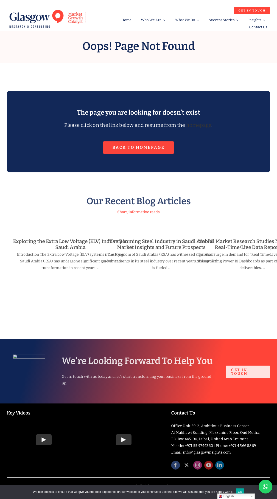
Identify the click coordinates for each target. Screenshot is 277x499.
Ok (240, 491)
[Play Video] (44, 439)
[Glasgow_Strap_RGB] (47, 9)
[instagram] (197, 467)
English (226, 496)
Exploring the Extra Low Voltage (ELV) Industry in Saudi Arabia (70, 246)
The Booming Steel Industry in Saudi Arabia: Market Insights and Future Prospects (161, 246)
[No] (271, 492)
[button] (265, 486)
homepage (199, 126)
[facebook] (175, 467)
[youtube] (208, 467)
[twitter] (186, 467)
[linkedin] (219, 467)
